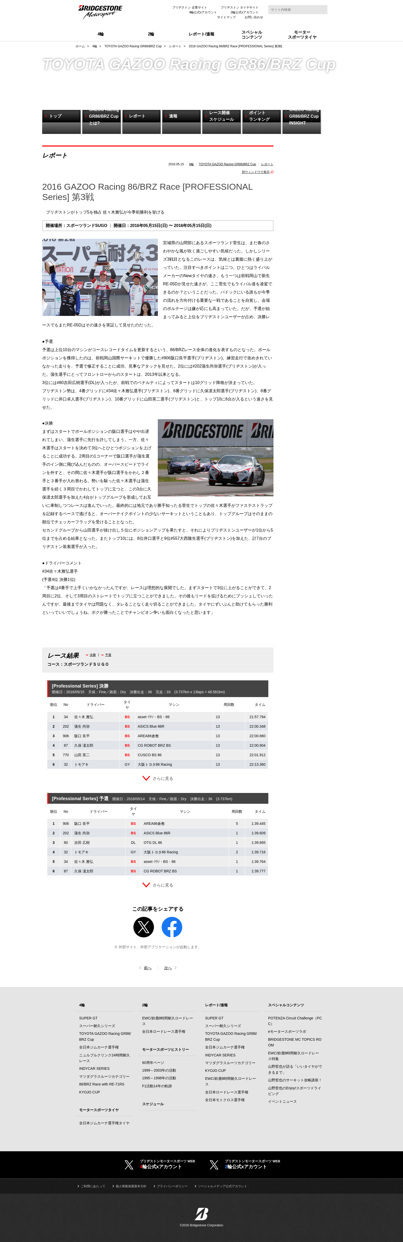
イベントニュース (282, 1102)
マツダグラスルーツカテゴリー (104, 1077)
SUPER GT (88, 1018)
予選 (108, 655)
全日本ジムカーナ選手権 (99, 1047)
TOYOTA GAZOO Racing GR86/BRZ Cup (227, 164)
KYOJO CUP (89, 1092)
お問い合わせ (254, 17)
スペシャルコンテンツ (286, 1005)
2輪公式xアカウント (245, 12)
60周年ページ (153, 1063)
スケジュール (153, 1104)
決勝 (93, 655)
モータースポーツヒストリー (165, 1050)
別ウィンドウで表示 (256, 172)
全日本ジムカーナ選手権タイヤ (104, 1123)
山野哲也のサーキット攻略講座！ (295, 1080)
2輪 (145, 1005)
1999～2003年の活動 (159, 1071)
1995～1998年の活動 (159, 1078)
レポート (267, 164)
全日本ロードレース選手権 (163, 1032)
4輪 (191, 164)
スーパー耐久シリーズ (97, 1026)
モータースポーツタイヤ (99, 1110)
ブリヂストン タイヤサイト (240, 7)
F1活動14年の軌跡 (157, 1086)
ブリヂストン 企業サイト (189, 7)
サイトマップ (226, 17)
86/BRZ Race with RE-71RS (101, 1084)
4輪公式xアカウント (203, 12)
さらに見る (163, 778)
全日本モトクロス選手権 (225, 1100)
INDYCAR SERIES (94, 1069)
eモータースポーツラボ (287, 1032)
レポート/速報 (216, 1005)
